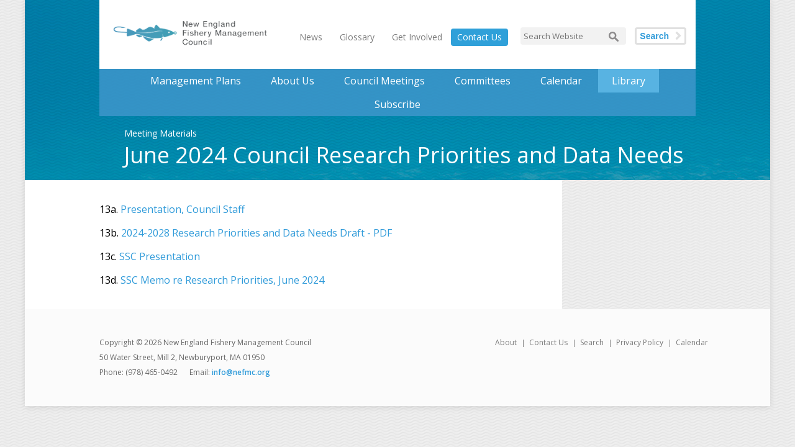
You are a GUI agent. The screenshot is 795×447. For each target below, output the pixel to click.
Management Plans (195, 81)
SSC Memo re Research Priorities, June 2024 (222, 280)
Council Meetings (384, 81)
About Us (292, 81)
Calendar (561, 81)
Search (654, 36)
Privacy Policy (639, 342)
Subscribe (397, 104)
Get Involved (417, 37)
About (506, 342)
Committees (483, 81)
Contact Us (479, 37)
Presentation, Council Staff (182, 209)
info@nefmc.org (241, 372)
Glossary (357, 37)
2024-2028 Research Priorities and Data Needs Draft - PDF (256, 233)
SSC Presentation (159, 256)
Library (628, 81)
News (310, 37)
